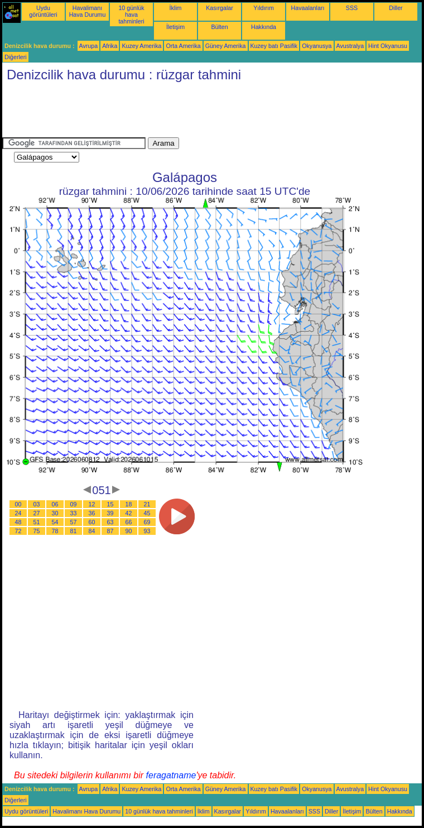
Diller (395, 7)
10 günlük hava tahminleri (131, 14)
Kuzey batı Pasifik (274, 45)
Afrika (109, 45)
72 (18, 531)
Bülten (219, 26)
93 (147, 531)
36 (92, 513)
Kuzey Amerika (141, 45)
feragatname (171, 775)
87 (110, 531)
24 (18, 513)
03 (36, 504)
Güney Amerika (225, 45)
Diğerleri (15, 57)
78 (55, 531)
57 (73, 522)
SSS (352, 7)
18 (129, 504)
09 (73, 504)
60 (92, 522)
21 (147, 504)
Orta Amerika (183, 45)
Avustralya (350, 45)
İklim (176, 7)
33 (73, 513)
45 (147, 513)
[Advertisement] (205, 112)
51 (36, 522)
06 (55, 504)
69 (147, 522)
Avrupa (88, 45)
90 (129, 531)
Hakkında (263, 26)
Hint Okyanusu (387, 45)
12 (92, 504)
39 (110, 513)
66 (129, 522)
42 (129, 513)
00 (18, 504)
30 (55, 513)
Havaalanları (308, 7)
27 (36, 513)
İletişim (175, 26)
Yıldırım (263, 7)
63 (110, 522)
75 (36, 531)
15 (110, 504)
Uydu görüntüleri (43, 11)
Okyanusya (316, 45)
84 (92, 531)
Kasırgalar (219, 7)
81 (73, 531)
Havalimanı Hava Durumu (87, 11)
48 (18, 522)
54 (55, 522)
